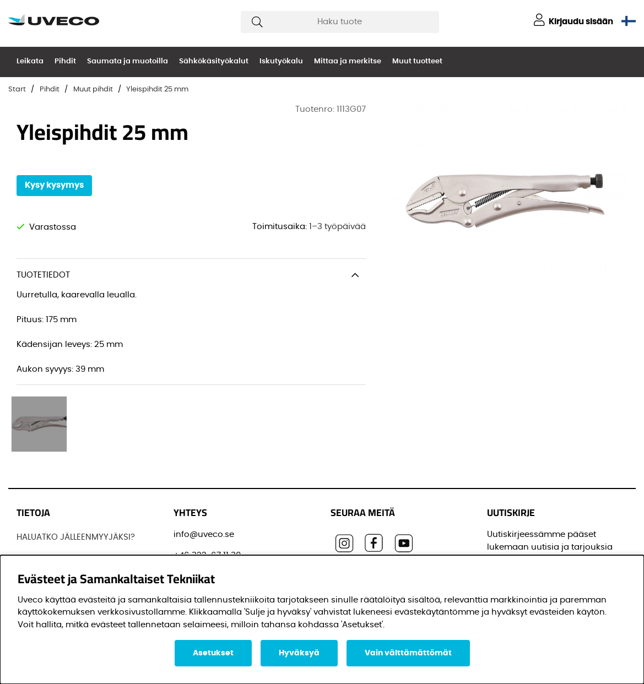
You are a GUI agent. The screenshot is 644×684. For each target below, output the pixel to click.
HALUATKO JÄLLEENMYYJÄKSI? (76, 459)
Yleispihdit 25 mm (157, 89)
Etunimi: (507, 551)
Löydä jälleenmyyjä (56, 500)
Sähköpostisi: (518, 502)
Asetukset (213, 653)
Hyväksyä (299, 653)
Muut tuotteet (417, 61)
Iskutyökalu (281, 61)
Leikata (30, 61)
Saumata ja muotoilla (127, 61)
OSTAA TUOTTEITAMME (61, 521)
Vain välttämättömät (408, 653)
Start (17, 89)
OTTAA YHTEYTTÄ (50, 542)
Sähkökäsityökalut (213, 61)
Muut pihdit (93, 89)
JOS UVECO (40, 480)
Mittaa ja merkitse (347, 61)
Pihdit (65, 61)
